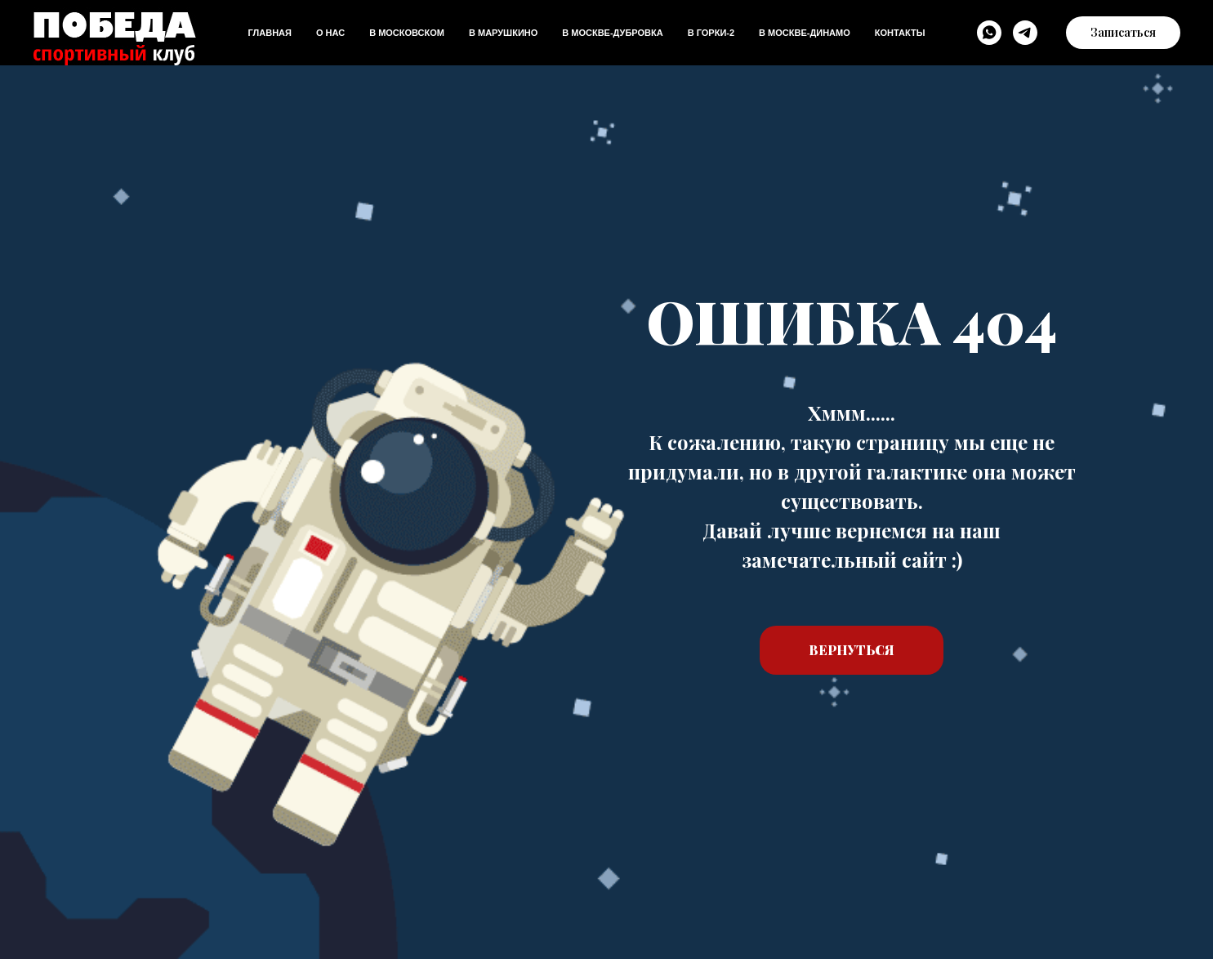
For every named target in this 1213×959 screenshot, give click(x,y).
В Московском (406, 33)
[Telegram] (1025, 32)
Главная (270, 33)
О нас (330, 33)
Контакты (900, 33)
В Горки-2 (711, 33)
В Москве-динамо (804, 33)
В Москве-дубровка (612, 33)
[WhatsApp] (989, 32)
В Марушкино (503, 33)
